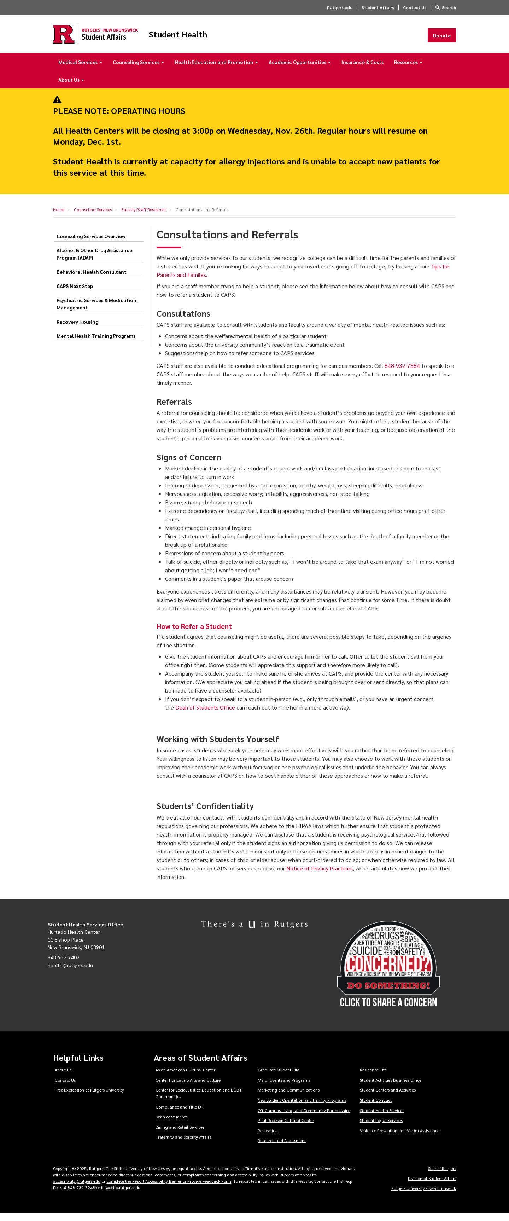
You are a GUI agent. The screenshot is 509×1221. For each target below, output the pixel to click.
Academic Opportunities (300, 70)
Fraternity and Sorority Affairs (183, 1145)
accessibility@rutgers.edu (76, 1189)
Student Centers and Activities (388, 1098)
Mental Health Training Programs (96, 344)
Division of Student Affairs (432, 1186)
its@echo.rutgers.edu (120, 1195)
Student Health (217, 38)
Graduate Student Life (278, 1078)
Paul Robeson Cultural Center (286, 1128)
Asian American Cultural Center (185, 1078)
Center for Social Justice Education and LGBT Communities (199, 1101)
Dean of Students (171, 1125)
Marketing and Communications (289, 1098)
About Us (71, 88)
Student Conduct (376, 1108)
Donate (442, 39)
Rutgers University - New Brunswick (423, 1196)
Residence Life (373, 1078)
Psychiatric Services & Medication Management (96, 312)
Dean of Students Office (205, 715)
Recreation (268, 1138)
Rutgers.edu (339, 7)
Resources (408, 70)
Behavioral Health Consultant (92, 280)
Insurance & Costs (362, 70)
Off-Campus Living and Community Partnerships (304, 1118)
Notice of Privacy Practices (319, 876)
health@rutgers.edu (70, 973)
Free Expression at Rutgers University (89, 1098)
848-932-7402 (64, 965)
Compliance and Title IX (179, 1115)
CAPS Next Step (75, 294)
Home (58, 217)
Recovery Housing (77, 329)
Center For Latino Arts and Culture (188, 1088)
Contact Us (414, 7)
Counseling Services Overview (91, 244)
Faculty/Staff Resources (143, 217)
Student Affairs (378, 7)
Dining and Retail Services (180, 1135)
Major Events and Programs (284, 1088)
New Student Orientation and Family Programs (302, 1108)
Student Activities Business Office (390, 1088)
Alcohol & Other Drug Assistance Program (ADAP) (94, 262)
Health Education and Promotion (216, 70)
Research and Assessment (282, 1149)
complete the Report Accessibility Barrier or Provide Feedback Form (168, 1189)
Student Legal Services (381, 1128)
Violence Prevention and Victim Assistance (399, 1138)
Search (449, 7)
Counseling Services (138, 70)
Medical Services (80, 70)
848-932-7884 (402, 373)
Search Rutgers (442, 1176)
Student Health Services (382, 1118)
